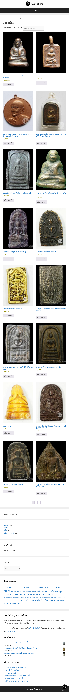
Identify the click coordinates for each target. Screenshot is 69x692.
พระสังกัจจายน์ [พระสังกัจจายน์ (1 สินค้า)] (23, 591)
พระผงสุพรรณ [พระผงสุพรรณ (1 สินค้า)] (33, 587)
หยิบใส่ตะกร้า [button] (8, 85)
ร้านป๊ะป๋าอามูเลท (37, 689)
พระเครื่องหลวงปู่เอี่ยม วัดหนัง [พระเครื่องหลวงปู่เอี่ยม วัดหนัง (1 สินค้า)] (59, 595)
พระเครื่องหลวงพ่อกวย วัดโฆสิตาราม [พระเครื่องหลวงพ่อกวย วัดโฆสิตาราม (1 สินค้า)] (11, 597)
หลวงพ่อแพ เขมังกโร (10, 673)
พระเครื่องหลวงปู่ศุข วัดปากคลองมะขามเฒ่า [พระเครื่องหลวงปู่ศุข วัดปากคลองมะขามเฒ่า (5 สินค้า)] (34, 594)
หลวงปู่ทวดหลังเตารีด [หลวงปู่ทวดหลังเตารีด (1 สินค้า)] (24, 604)
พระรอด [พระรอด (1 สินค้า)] (50, 587)
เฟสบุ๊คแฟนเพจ (10, 631)
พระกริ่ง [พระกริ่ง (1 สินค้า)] (5, 587)
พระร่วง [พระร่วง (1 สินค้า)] (53, 587)
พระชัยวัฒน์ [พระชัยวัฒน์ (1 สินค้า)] (18, 587)
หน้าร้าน (11, 19)
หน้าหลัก (5, 19)
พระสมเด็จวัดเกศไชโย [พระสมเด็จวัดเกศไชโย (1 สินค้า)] (15, 591)
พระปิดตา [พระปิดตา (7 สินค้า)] (25, 587)
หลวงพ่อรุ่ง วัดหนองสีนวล (11, 670)
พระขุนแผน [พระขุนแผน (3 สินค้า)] (11, 587)
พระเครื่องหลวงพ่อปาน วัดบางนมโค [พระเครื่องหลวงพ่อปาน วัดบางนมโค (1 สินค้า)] (47, 597)
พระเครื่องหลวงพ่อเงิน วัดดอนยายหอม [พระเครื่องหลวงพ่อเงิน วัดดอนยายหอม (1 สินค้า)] (12, 601)
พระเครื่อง (17, 19)
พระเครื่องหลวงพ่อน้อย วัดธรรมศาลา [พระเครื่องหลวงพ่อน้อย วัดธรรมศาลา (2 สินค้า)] (28, 597)
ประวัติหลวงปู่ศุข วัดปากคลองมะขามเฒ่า (16, 681)
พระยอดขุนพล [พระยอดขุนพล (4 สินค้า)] (42, 587)
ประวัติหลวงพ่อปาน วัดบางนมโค (14, 678)
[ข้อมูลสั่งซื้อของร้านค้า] (33, 28)
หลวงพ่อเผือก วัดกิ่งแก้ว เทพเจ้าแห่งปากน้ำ (17, 676)
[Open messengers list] (64, 686)
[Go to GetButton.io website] (65, 690)
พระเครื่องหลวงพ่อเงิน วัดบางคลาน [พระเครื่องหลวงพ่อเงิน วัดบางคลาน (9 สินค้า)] (39, 600)
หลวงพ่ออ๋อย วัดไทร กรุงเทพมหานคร (15, 667)
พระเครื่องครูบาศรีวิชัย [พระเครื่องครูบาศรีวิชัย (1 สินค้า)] (30, 591)
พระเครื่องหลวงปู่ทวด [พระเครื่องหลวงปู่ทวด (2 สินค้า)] (41, 591)
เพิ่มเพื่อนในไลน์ (34, 628)
